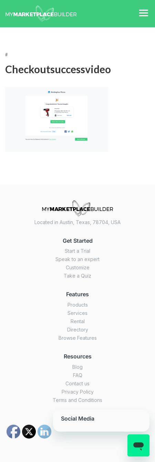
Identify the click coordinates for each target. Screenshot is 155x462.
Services (77, 313)
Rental (78, 321)
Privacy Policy (78, 392)
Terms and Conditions (77, 400)
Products (78, 305)
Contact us (77, 383)
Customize (78, 267)
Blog (77, 367)
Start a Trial (77, 251)
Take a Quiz (77, 276)
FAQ (77, 375)
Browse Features (78, 338)
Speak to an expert (77, 259)
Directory (77, 330)
